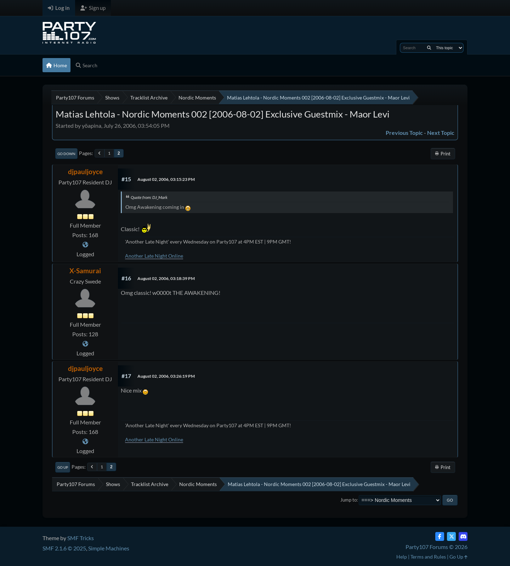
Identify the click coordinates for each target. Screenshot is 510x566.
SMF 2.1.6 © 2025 (64, 548)
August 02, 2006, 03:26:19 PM (166, 376)
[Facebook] (439, 536)
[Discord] (463, 536)
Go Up (62, 467)
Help (401, 557)
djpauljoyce (85, 171)
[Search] (429, 48)
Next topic (440, 132)
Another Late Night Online (154, 256)
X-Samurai (85, 271)
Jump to (348, 500)
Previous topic (404, 132)
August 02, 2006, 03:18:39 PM (166, 278)
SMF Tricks (80, 537)
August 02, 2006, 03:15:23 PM (166, 179)
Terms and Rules (428, 557)
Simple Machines (108, 548)
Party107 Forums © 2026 (437, 546)
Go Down (66, 153)
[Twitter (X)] (451, 536)
